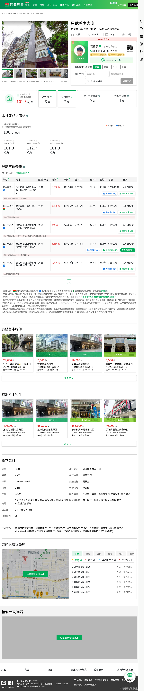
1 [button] (69, 281)
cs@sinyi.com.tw (61, 683)
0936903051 (98, 51)
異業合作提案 (90, 684)
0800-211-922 (38, 680)
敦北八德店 (111, 46)
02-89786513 (113, 51)
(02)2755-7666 (32, 683)
